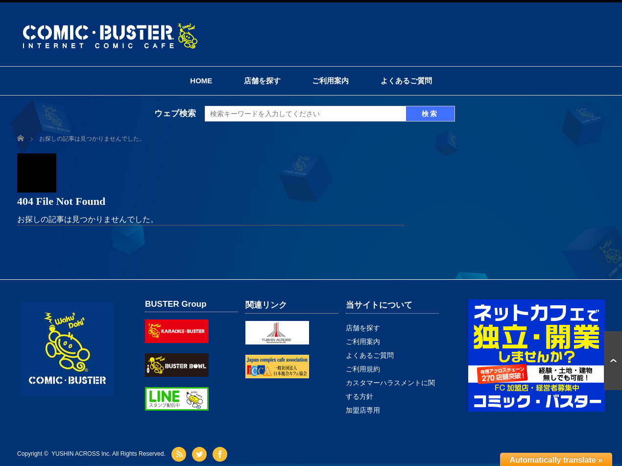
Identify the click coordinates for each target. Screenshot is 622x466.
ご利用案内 (330, 80)
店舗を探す (262, 80)
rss (180, 454)
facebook (221, 454)
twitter (200, 454)
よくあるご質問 (406, 80)
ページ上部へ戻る (613, 360)
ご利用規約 (363, 369)
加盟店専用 (363, 410)
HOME (201, 80)
